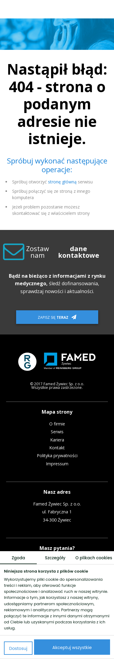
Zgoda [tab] (18, 558)
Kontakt (57, 448)
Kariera (57, 440)
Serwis (57, 432)
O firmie (57, 424)
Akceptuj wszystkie (72, 647)
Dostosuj (18, 648)
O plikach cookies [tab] (93, 558)
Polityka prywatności (57, 456)
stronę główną (62, 182)
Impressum (57, 464)
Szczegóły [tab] (55, 558)
